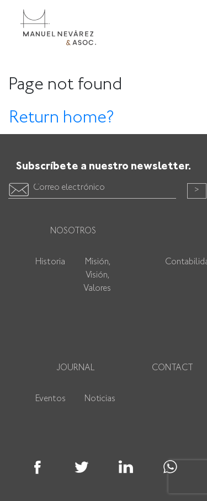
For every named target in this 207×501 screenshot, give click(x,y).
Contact (172, 368)
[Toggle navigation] (183, 18)
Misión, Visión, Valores (97, 275)
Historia (50, 262)
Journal (75, 368)
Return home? (61, 118)
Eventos (50, 399)
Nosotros (73, 231)
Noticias (99, 399)
